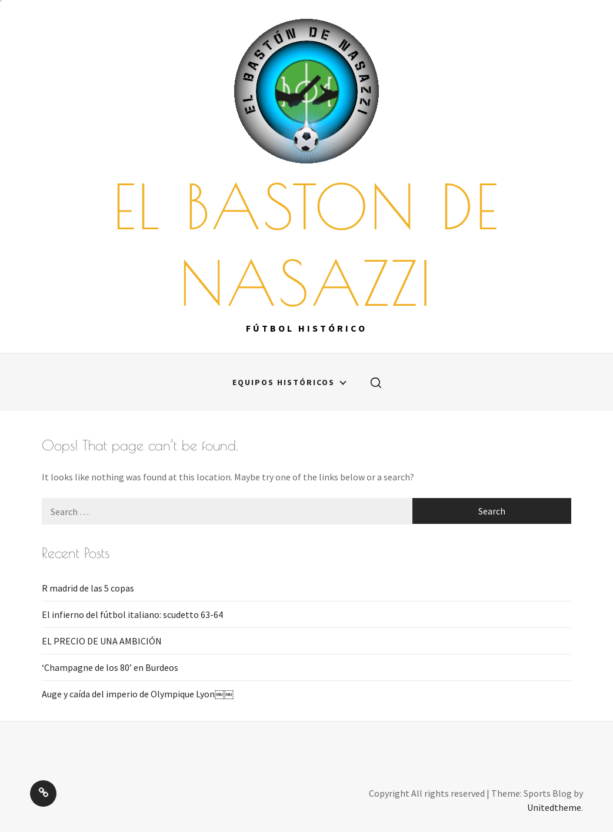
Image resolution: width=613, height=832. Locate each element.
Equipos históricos (289, 382)
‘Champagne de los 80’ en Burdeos (110, 667)
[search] (376, 382)
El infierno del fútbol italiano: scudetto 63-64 (132, 614)
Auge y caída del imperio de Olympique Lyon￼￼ (138, 694)
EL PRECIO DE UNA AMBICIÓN (102, 641)
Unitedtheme (554, 807)
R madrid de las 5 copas (88, 588)
